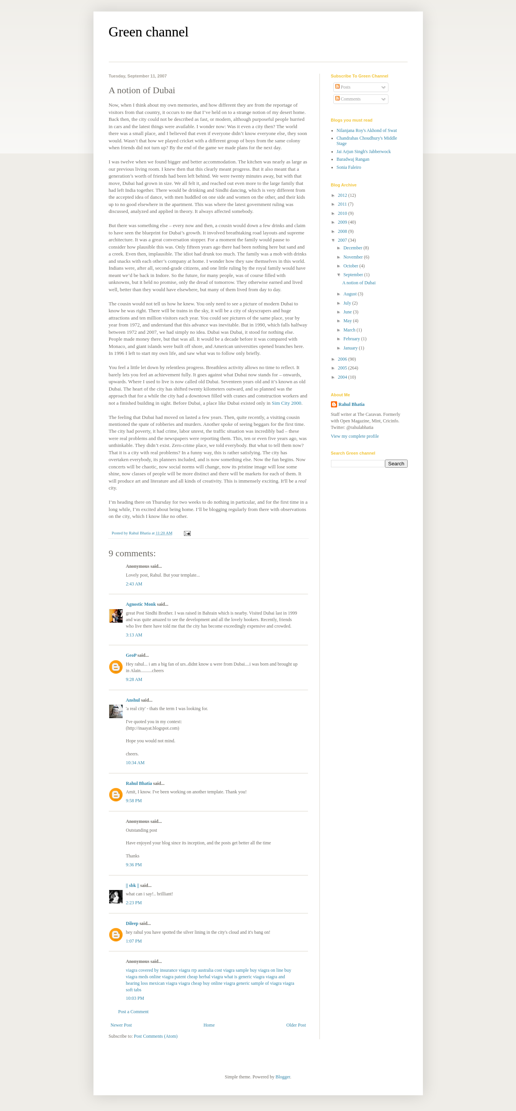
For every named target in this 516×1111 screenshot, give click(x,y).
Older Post (296, 1025)
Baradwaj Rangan (353, 159)
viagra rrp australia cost (200, 970)
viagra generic (237, 983)
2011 (343, 204)
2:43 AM (134, 584)
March (349, 330)
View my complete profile (355, 436)
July (347, 303)
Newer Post (121, 1025)
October (351, 266)
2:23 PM (134, 902)
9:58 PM (134, 800)
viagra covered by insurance (152, 970)
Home (209, 1025)
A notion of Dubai (358, 282)
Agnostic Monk (141, 604)
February (352, 338)
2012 (343, 195)
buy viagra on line (266, 970)
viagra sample (236, 970)
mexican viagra (163, 983)
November (353, 257)
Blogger (282, 1077)
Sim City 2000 (286, 403)
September (353, 274)
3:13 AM (134, 635)
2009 (343, 222)
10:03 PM (135, 998)
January (351, 348)
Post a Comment (133, 1011)
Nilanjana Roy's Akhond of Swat (367, 130)
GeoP (131, 655)
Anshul (133, 700)
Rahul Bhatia (139, 783)
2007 (343, 240)
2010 (343, 213)
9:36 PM (134, 864)
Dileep (132, 923)
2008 (343, 231)
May (348, 320)
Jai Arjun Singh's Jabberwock (364, 151)
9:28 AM (134, 679)
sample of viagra (266, 983)
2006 (343, 359)
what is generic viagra (244, 976)
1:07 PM (134, 941)
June (348, 312)
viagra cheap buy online (201, 983)
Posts (343, 87)
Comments (348, 99)
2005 (343, 368)
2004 (343, 377)
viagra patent (174, 976)
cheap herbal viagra (205, 976)
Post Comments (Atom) (156, 1036)
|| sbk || (132, 885)
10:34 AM (135, 762)
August (350, 294)
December (353, 248)
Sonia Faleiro (349, 167)
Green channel (149, 32)
